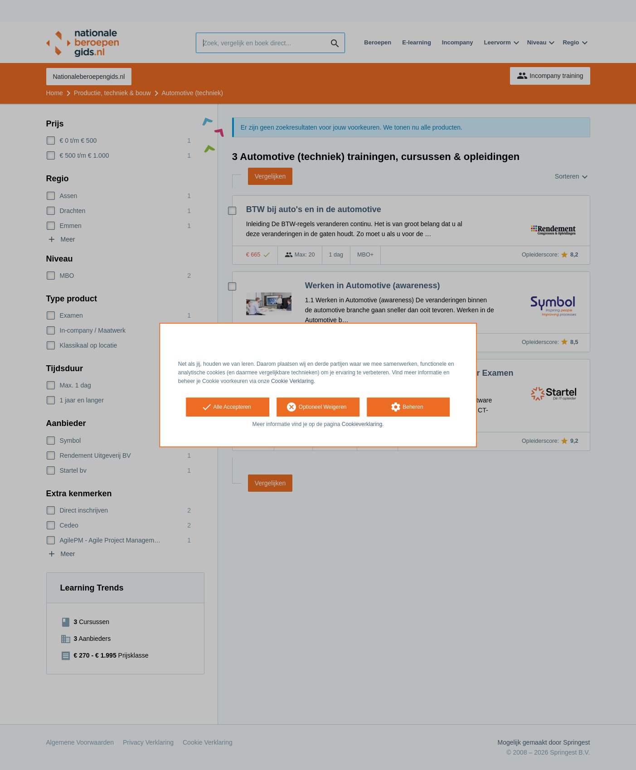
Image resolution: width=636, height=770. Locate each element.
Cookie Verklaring (292, 381)
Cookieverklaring (362, 424)
